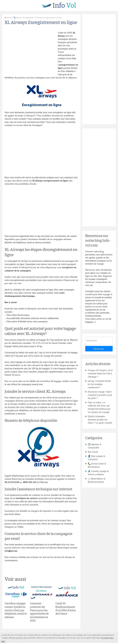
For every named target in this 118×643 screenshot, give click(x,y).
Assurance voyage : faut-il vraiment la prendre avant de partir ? (100, 394)
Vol (59, 5)
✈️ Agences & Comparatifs (23, 18)
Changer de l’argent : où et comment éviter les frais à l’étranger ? (100, 373)
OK (3, 641)
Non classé (93, 451)
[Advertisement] (30, 52)
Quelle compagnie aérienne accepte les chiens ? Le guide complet (100, 419)
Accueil (8, 18)
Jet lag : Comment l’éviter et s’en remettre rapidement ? (99, 384)
